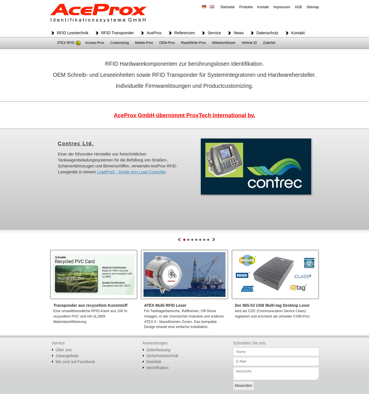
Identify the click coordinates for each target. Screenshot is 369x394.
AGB (298, 7)
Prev (179, 239)
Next (213, 239)
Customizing (119, 43)
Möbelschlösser (224, 43)
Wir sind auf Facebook (75, 361)
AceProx (154, 33)
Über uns (64, 350)
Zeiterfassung (158, 350)
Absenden (243, 385)
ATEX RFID (65, 43)
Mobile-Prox (144, 43)
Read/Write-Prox (193, 43)
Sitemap (312, 7)
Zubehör (269, 43)
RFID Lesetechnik (72, 33)
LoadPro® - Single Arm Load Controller (131, 172)
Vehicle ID (249, 43)
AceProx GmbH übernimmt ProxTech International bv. (184, 115)
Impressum (281, 7)
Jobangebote (67, 355)
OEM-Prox (167, 43)
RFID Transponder (117, 33)
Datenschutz (267, 33)
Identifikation (157, 367)
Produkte (246, 7)
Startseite (227, 7)
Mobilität (153, 361)
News (239, 33)
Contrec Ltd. (76, 143)
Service (214, 33)
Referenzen (184, 33)
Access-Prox (94, 43)
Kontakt (263, 7)
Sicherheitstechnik (162, 355)
